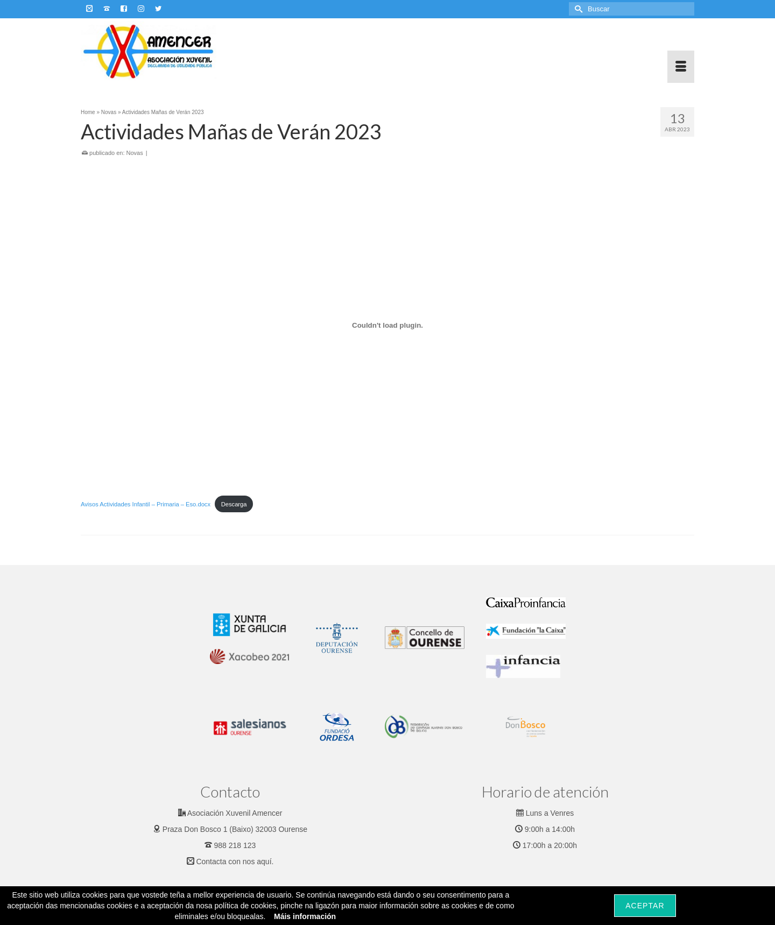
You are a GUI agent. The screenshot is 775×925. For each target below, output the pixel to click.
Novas (134, 153)
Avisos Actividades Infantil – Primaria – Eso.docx (145, 504)
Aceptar (644, 905)
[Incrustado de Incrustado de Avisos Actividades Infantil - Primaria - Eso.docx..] (387, 325)
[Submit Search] (577, 9)
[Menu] (680, 67)
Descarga (234, 504)
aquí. (265, 861)
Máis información (305, 916)
